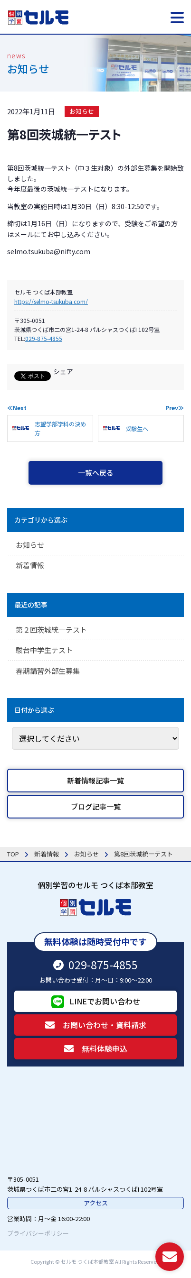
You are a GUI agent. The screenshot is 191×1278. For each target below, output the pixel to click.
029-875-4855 (43, 338)
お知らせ (81, 111)
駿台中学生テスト (44, 650)
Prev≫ (174, 408)
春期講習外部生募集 (48, 671)
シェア (63, 371)
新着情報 (30, 565)
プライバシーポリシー (38, 1233)
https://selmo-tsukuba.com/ (51, 301)
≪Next (17, 408)
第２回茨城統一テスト (51, 629)
